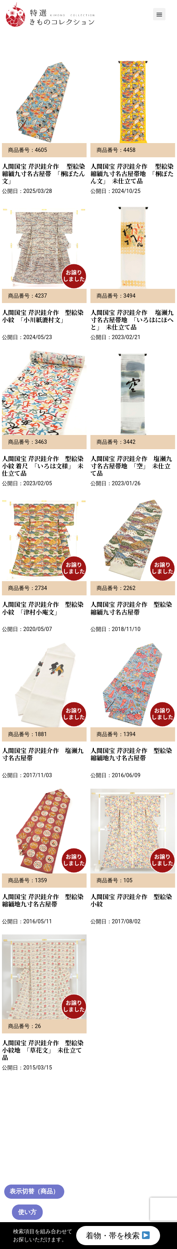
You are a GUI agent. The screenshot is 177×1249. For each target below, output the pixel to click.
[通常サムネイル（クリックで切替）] (34, 1191)
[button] (159, 14)
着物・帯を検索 (118, 1235)
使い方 (27, 1212)
